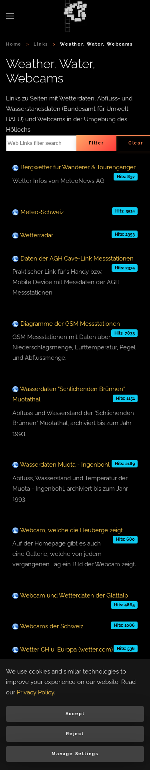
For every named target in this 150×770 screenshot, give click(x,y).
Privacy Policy (35, 692)
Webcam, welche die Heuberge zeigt (71, 530)
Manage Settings (75, 753)
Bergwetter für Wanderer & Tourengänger (78, 167)
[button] (10, 16)
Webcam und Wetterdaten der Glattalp (74, 595)
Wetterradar (36, 235)
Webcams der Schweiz (51, 626)
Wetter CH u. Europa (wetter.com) (66, 649)
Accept (75, 713)
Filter (96, 143)
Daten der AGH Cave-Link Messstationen (77, 258)
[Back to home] (75, 16)
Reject (75, 733)
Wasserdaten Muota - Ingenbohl (65, 464)
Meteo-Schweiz (42, 212)
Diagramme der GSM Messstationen (70, 323)
